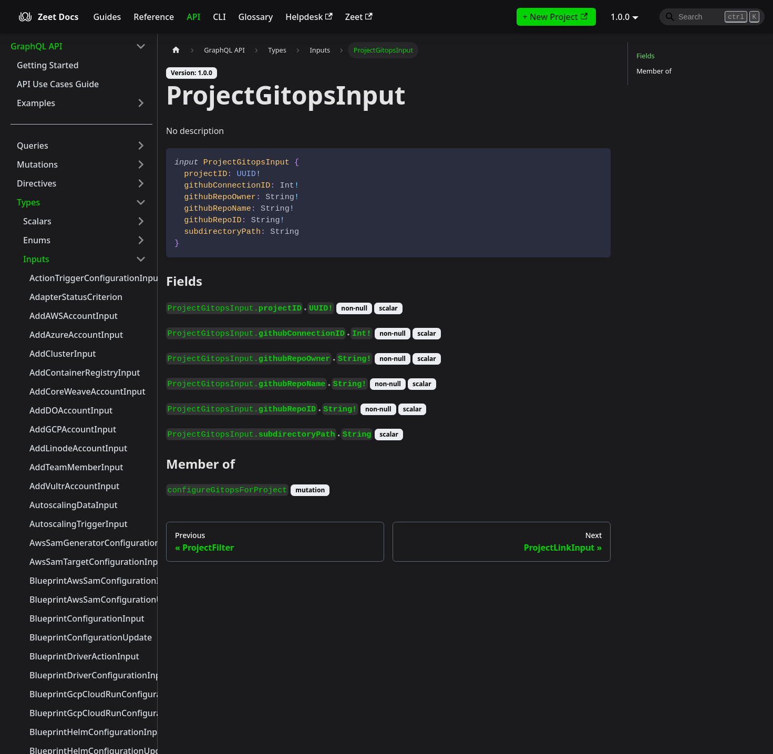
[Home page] (176, 50)
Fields (645, 55)
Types (28, 202)
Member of (654, 71)
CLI (219, 17)
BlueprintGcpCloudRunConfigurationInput (90, 694)
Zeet (359, 17)
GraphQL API (36, 46)
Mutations (37, 164)
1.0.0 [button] (620, 17)
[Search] (712, 16)
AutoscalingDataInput (73, 505)
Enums (36, 240)
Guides (107, 17)
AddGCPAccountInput (72, 429)
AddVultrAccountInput (74, 486)
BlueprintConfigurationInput (87, 618)
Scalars (37, 221)
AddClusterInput (62, 353)
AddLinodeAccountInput (78, 448)
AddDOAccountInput (70, 410)
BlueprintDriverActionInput (84, 656)
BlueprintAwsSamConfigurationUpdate (90, 599)
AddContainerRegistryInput (84, 372)
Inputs (36, 259)
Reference (153, 17)
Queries (32, 145)
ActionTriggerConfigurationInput (90, 278)
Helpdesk (309, 17)
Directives (36, 183)
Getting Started (48, 65)
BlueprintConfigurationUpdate (90, 637)
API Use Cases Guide (58, 84)
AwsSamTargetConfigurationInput (90, 561)
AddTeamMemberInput (76, 467)
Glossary (256, 17)
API (193, 17)
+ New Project (555, 17)
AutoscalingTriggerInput (78, 524)
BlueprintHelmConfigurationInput (90, 732)
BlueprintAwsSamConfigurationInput (90, 580)
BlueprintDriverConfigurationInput (90, 675)
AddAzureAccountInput (76, 334)
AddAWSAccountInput (73, 316)
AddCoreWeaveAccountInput (87, 391)
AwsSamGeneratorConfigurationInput (90, 543)
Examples (36, 103)
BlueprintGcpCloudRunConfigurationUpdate (90, 713)
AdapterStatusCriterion (75, 297)
